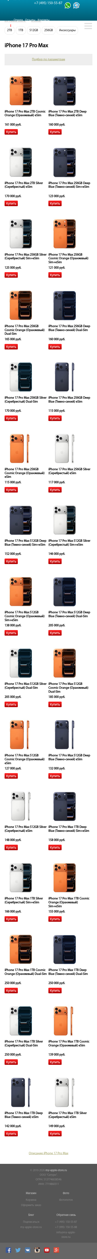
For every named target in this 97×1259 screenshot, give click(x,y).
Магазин (31, 1193)
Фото (66, 1193)
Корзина (31, 1200)
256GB (48, 30)
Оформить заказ (31, 1205)
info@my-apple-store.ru (66, 1235)
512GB (33, 30)
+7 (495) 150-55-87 (66, 1222)
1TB (20, 30)
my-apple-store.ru (56, 1170)
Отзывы (30, 20)
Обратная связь (66, 1215)
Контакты (44, 20)
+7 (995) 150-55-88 (66, 1227)
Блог (31, 1215)
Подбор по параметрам (48, 59)
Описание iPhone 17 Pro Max (48, 1153)
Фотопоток (66, 1200)
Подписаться (31, 1222)
